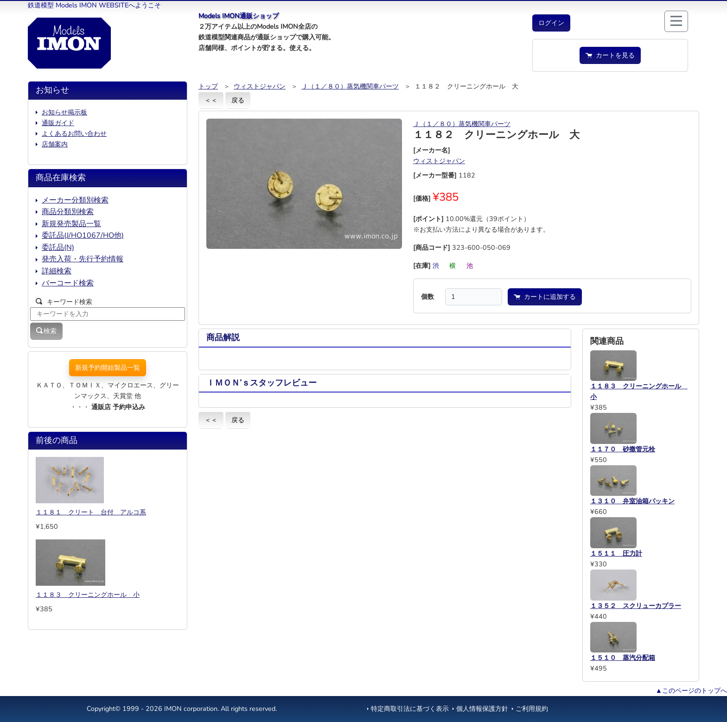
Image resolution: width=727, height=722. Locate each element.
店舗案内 (55, 144)
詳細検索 (56, 271)
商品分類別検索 (68, 212)
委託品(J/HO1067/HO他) (83, 235)
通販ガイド (58, 122)
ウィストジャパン (260, 86)
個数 (427, 296)
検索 (46, 331)
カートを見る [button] (610, 55)
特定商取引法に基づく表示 (410, 708)
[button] (551, 23)
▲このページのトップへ (691, 690)
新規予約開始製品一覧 (107, 367)
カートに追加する (545, 296)
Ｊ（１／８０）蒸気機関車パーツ (350, 86)
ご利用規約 (532, 708)
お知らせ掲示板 (64, 112)
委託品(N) (58, 247)
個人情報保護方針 (482, 708)
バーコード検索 (68, 283)
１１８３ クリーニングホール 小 (88, 594)
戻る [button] (237, 100)
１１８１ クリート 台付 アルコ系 (91, 512)
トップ (208, 86)
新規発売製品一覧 (71, 224)
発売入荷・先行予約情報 (82, 259)
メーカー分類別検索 (75, 200)
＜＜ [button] (210, 100)
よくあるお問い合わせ (74, 133)
